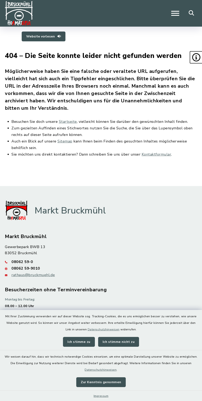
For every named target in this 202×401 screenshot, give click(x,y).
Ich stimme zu (78, 342)
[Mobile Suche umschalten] (191, 13)
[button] (196, 57)
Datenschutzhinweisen (104, 329)
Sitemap (64, 141)
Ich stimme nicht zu (119, 342)
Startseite (68, 121)
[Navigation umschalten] (175, 13)
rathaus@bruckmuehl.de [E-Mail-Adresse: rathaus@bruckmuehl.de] (33, 274)
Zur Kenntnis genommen (101, 382)
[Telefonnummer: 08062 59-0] (101, 261)
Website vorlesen (43, 36)
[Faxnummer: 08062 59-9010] (101, 268)
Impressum (101, 396)
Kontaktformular (156, 154)
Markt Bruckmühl (70, 210)
